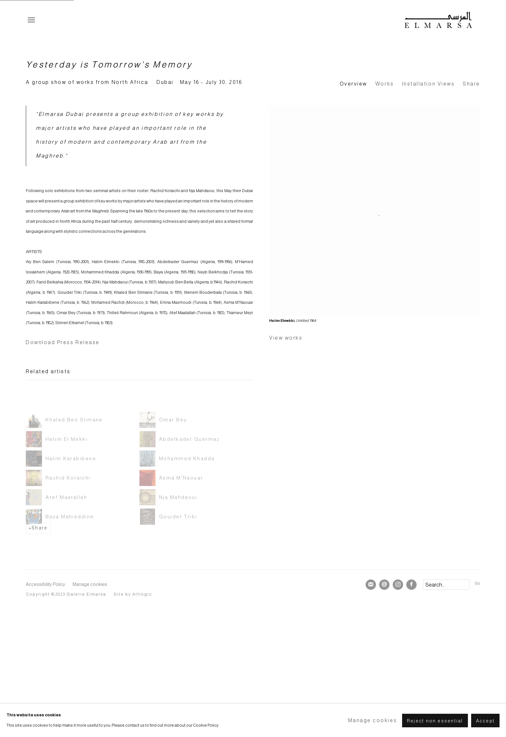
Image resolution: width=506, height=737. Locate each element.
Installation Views (428, 84)
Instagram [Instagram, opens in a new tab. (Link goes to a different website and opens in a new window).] (398, 584)
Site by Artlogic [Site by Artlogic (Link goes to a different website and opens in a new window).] (133, 594)
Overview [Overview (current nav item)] (353, 84)
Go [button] (477, 583)
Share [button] (471, 84)
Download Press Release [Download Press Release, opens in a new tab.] (63, 342)
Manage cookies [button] (90, 584)
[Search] (446, 584)
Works (384, 84)
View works (285, 338)
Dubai (165, 82)
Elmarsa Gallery (438, 20)
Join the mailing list (371, 584)
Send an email (384, 584)
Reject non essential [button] (435, 720)
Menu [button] (30, 20)
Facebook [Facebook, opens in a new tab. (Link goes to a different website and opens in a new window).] (411, 584)
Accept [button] (485, 720)
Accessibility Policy (45, 584)
